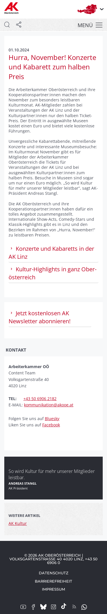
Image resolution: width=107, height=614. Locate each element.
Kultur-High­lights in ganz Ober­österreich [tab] (52, 273)
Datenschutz (53, 573)
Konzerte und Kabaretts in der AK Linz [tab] (51, 252)
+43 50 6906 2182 (39, 398)
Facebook (51, 425)
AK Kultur (18, 523)
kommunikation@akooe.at (48, 405)
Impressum (53, 589)
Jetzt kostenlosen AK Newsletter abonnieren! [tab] (39, 317)
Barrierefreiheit (53, 581)
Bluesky (52, 418)
